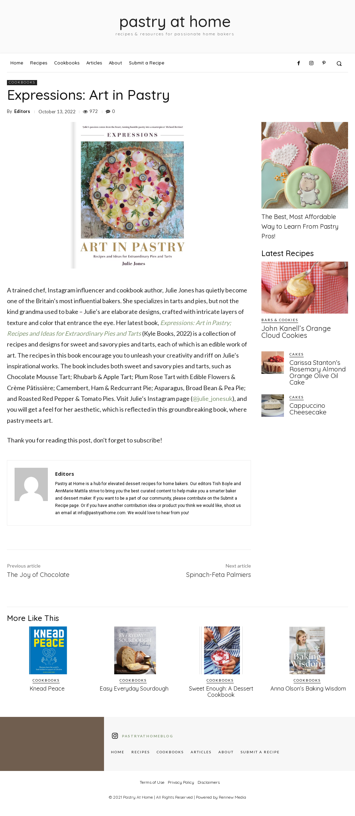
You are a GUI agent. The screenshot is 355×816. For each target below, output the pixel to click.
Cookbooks (22, 82)
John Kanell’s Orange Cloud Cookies (299, 330)
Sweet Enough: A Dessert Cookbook (221, 691)
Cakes (296, 352)
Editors (22, 111)
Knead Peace (47, 688)
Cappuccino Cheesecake (306, 403)
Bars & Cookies (279, 320)
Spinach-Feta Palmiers (218, 575)
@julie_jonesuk (212, 398)
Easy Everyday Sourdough (134, 688)
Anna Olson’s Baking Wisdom (308, 688)
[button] (339, 63)
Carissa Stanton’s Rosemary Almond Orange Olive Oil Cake (314, 369)
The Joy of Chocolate (38, 575)
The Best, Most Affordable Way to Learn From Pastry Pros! (299, 226)
